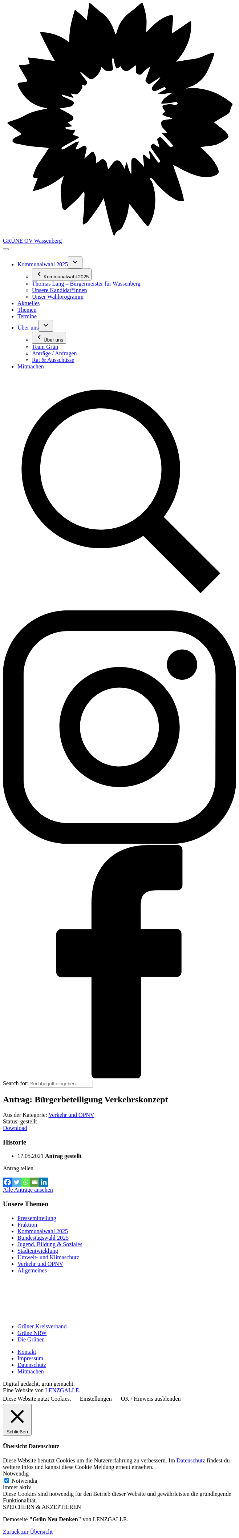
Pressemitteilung (36, 1218)
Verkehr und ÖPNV (71, 1115)
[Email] (34, 1182)
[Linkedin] (43, 1182)
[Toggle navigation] (6, 249)
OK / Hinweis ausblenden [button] (151, 1399)
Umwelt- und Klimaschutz (48, 1257)
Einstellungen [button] (96, 1399)
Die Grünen (31, 1339)
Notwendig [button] (16, 1473)
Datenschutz (31, 1365)
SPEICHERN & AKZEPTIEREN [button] (42, 1507)
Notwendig (24, 1481)
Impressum (30, 1358)
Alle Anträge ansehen (28, 1190)
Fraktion (27, 1225)
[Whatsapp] (25, 1182)
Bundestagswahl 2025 (43, 1238)
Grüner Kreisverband (42, 1326)
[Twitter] (16, 1182)
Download (15, 1128)
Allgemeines (32, 1270)
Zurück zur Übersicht (28, 1532)
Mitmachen (30, 1371)
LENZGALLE (62, 1390)
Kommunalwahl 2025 (42, 1231)
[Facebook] (7, 1182)
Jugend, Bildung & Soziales (49, 1244)
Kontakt (26, 1352)
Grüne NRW (31, 1333)
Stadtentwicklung (37, 1251)
